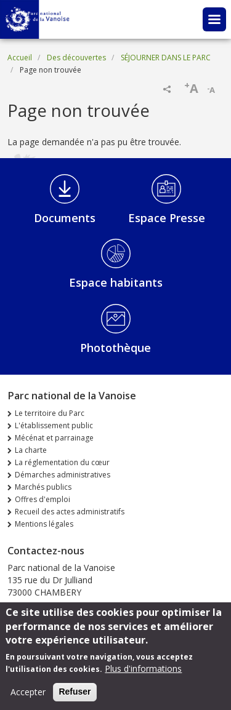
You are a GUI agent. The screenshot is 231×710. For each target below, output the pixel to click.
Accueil (19, 57)
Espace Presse (166, 217)
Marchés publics (43, 487)
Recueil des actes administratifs (69, 511)
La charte (31, 450)
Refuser (75, 696)
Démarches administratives (62, 474)
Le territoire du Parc (49, 413)
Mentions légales (44, 524)
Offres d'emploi (42, 499)
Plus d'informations (143, 672)
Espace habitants (116, 282)
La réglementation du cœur (62, 462)
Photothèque (115, 347)
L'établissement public (54, 425)
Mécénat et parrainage (54, 438)
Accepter (28, 696)
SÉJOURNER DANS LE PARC (166, 57)
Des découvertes (76, 57)
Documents (64, 217)
